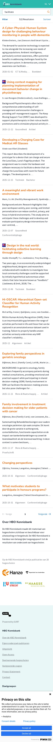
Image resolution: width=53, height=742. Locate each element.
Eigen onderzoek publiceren (15, 643)
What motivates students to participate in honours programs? (24, 488)
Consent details (8, 721)
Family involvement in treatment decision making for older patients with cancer (24, 407)
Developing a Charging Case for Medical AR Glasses (23, 141)
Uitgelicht (7, 648)
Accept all (26, 728)
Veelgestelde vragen (12, 665)
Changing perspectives (17, 463)
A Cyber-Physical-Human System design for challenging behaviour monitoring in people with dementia (26, 31)
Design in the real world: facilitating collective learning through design (21, 249)
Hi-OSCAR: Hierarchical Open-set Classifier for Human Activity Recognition (24, 303)
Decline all (26, 734)
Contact (6, 677)
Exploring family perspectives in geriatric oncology (23, 355)
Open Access (8, 654)
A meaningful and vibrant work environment (22, 192)
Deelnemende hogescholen (15, 660)
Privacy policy (29, 721)
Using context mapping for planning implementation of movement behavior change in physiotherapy (22, 87)
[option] (26, 579)
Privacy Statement (11, 671)
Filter (5, 19)
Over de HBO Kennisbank (14, 637)
